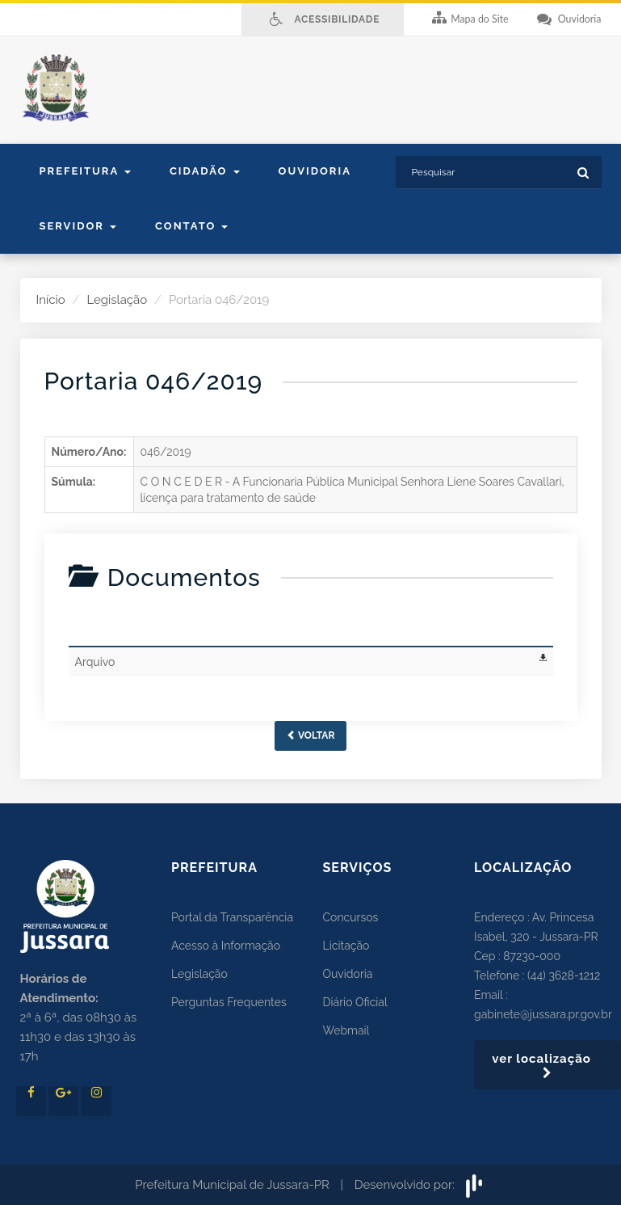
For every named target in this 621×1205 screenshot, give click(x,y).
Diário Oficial (355, 1002)
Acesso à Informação (225, 945)
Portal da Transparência (232, 917)
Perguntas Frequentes (229, 1002)
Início (50, 300)
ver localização (547, 1065)
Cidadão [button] (205, 171)
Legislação (116, 300)
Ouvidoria (315, 171)
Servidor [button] (78, 226)
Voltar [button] (311, 735)
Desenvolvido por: (420, 1185)
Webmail (346, 1030)
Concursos (351, 917)
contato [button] (191, 226)
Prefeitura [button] (85, 171)
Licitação (346, 945)
